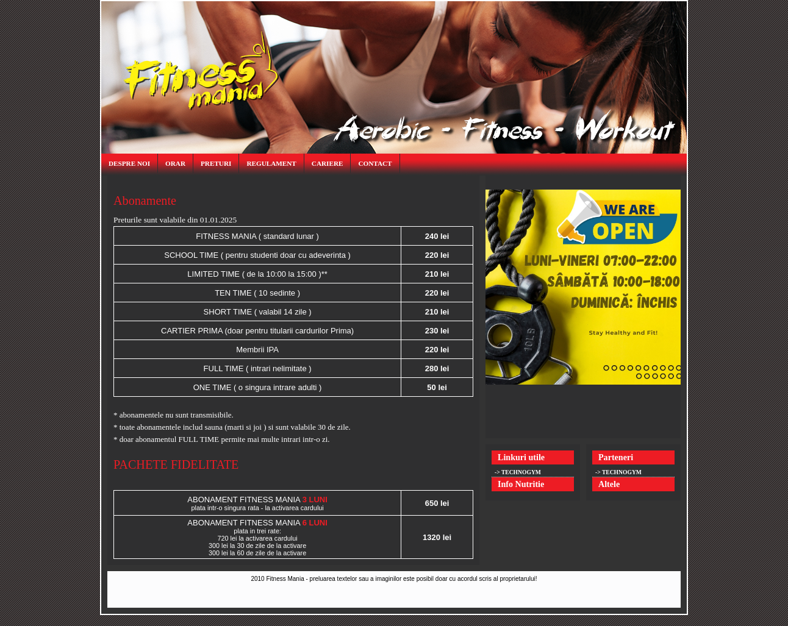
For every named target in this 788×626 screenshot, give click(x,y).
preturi (216, 163)
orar (175, 163)
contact (375, 163)
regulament (271, 163)
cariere (327, 163)
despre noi (129, 163)
